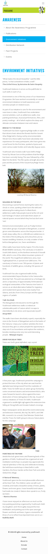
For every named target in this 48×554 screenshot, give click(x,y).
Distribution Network (15, 45)
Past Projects (12, 51)
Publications (11, 33)
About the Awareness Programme (21, 27)
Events (9, 56)
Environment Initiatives (16, 39)
